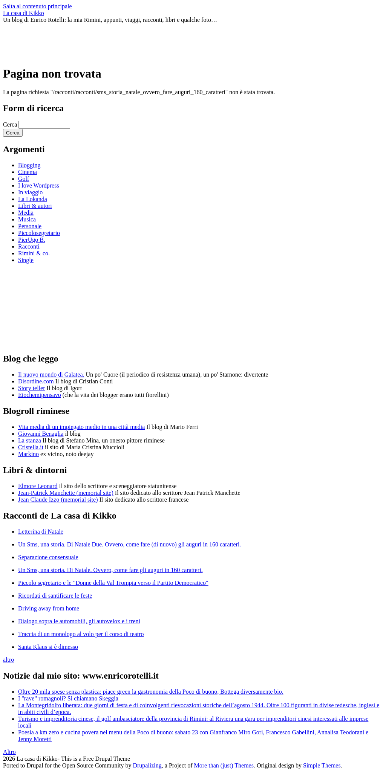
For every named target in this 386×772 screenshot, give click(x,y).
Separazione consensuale (48, 557)
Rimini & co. (34, 253)
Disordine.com (36, 381)
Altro (9, 752)
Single (26, 260)
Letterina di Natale (40, 531)
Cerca (10, 124)
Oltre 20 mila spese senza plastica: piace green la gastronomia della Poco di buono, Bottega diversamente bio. (150, 691)
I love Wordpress (38, 185)
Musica (27, 219)
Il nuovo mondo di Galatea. (51, 374)
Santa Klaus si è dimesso (48, 647)
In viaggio (30, 192)
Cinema (27, 172)
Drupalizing (147, 765)
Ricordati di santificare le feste (55, 595)
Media (26, 212)
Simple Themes (322, 765)
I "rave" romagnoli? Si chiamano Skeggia (68, 698)
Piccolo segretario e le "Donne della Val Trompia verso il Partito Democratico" (113, 583)
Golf (23, 178)
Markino (28, 454)
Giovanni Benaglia (40, 433)
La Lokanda (32, 199)
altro (8, 659)
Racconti (29, 246)
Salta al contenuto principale (37, 6)
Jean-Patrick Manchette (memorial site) (65, 493)
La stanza (29, 440)
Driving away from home (48, 608)
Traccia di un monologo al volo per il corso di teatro (81, 634)
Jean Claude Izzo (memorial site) (58, 499)
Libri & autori (35, 206)
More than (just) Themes (224, 765)
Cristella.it (30, 447)
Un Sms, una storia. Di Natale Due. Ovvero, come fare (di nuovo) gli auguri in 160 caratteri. (129, 544)
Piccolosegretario (39, 233)
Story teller (31, 388)
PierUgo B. (31, 239)
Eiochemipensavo (39, 395)
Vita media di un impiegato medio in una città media (81, 427)
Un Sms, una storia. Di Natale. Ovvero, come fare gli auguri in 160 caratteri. (110, 570)
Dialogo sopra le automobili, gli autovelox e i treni (79, 621)
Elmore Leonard (37, 486)
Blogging (29, 165)
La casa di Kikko (23, 13)
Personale (29, 226)
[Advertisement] (140, 40)
